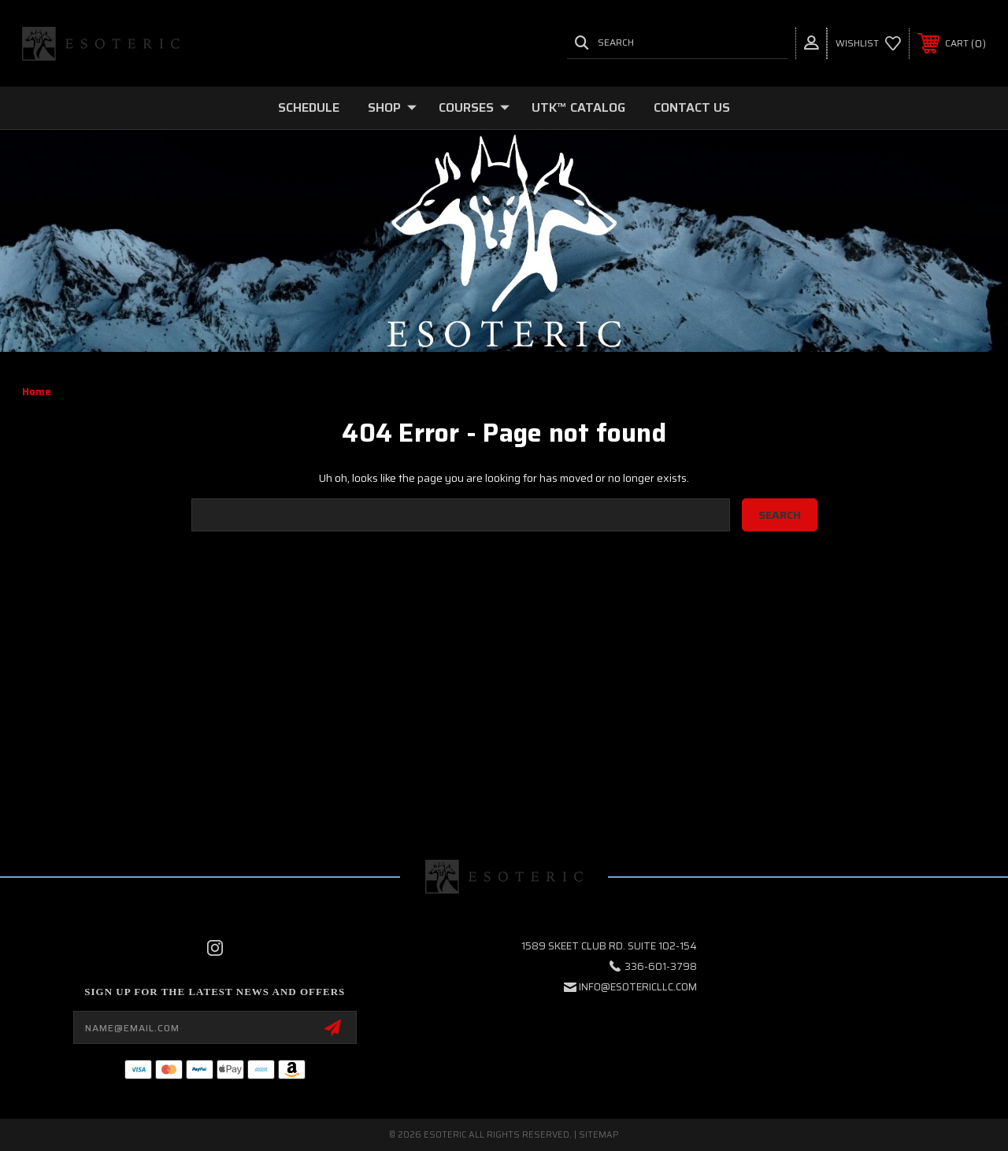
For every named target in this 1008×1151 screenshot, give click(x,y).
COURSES (474, 107)
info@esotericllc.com (638, 987)
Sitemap (599, 1135)
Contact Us (692, 107)
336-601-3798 (660, 966)
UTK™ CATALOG (578, 107)
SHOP (392, 107)
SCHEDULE (308, 107)
